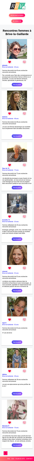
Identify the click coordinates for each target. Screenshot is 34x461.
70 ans (16, 427)
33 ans (16, 221)
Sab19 (4, 323)
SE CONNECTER (17, 21)
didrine (4, 374)
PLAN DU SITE (20, 459)
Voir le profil (17, 84)
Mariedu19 (5, 426)
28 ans (16, 376)
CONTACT (29, 459)
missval (4, 271)
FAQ (8, 459)
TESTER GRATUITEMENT (17, 15)
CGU (12, 459)
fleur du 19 (5, 168)
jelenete (4, 65)
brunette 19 (6, 220)
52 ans (16, 273)
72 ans (16, 170)
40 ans (16, 67)
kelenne (4, 117)
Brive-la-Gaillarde (7, 67)
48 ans (16, 118)
